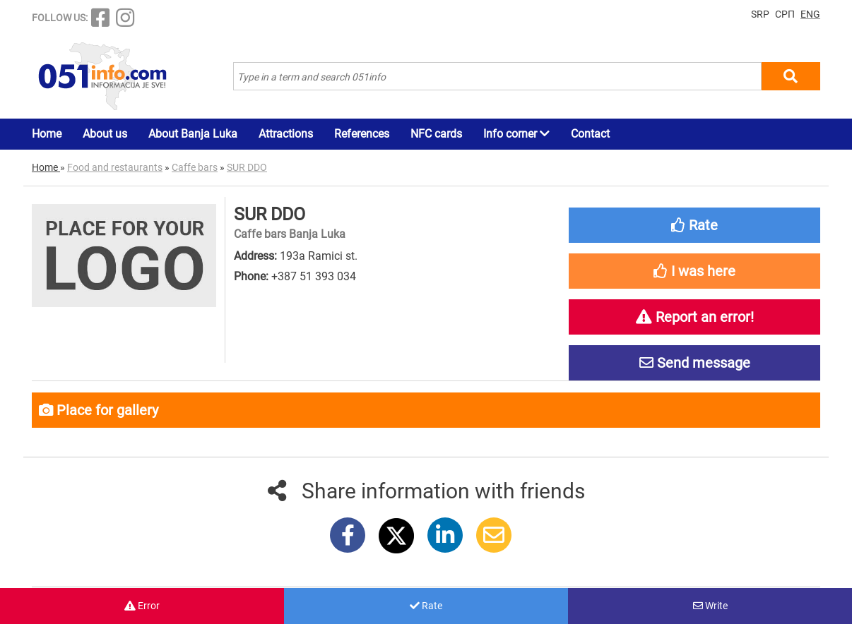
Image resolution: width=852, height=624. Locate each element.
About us (105, 133)
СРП (785, 14)
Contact (590, 133)
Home (46, 133)
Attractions (286, 133)
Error (142, 605)
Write (710, 605)
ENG (810, 14)
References (361, 133)
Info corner (516, 133)
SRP (760, 14)
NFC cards (436, 133)
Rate (426, 605)
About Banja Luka (192, 133)
